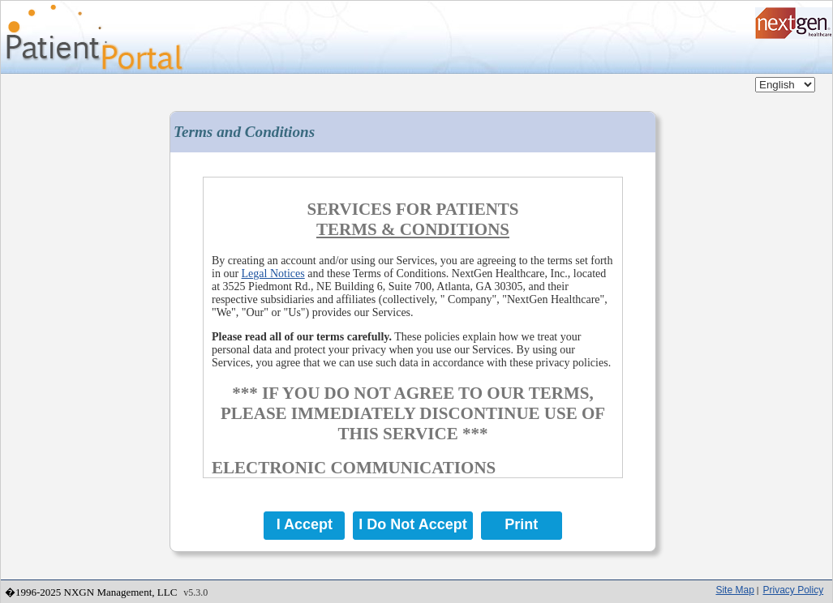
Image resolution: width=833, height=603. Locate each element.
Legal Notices (273, 273)
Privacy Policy (792, 590)
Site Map (734, 590)
